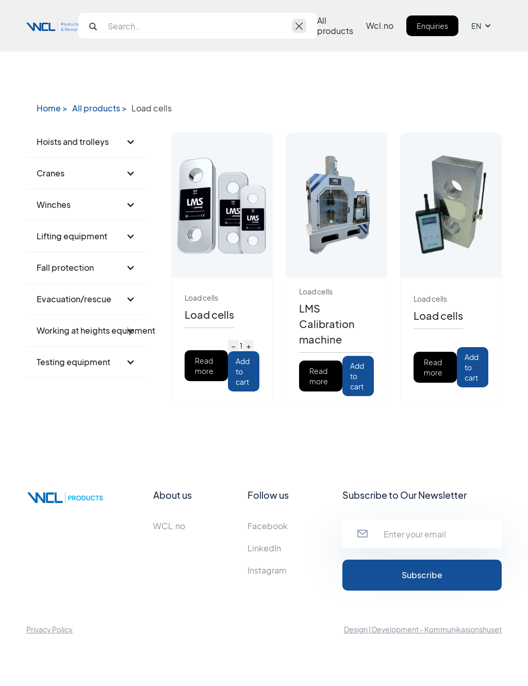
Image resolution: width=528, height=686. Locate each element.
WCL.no (169, 525)
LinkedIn (264, 548)
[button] (486, 26)
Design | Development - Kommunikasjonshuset (423, 629)
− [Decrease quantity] (233, 345)
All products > (99, 108)
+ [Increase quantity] (248, 345)
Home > (52, 108)
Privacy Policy (49, 629)
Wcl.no (379, 26)
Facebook (268, 525)
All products (335, 25)
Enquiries (432, 25)
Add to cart (243, 371)
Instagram (267, 570)
